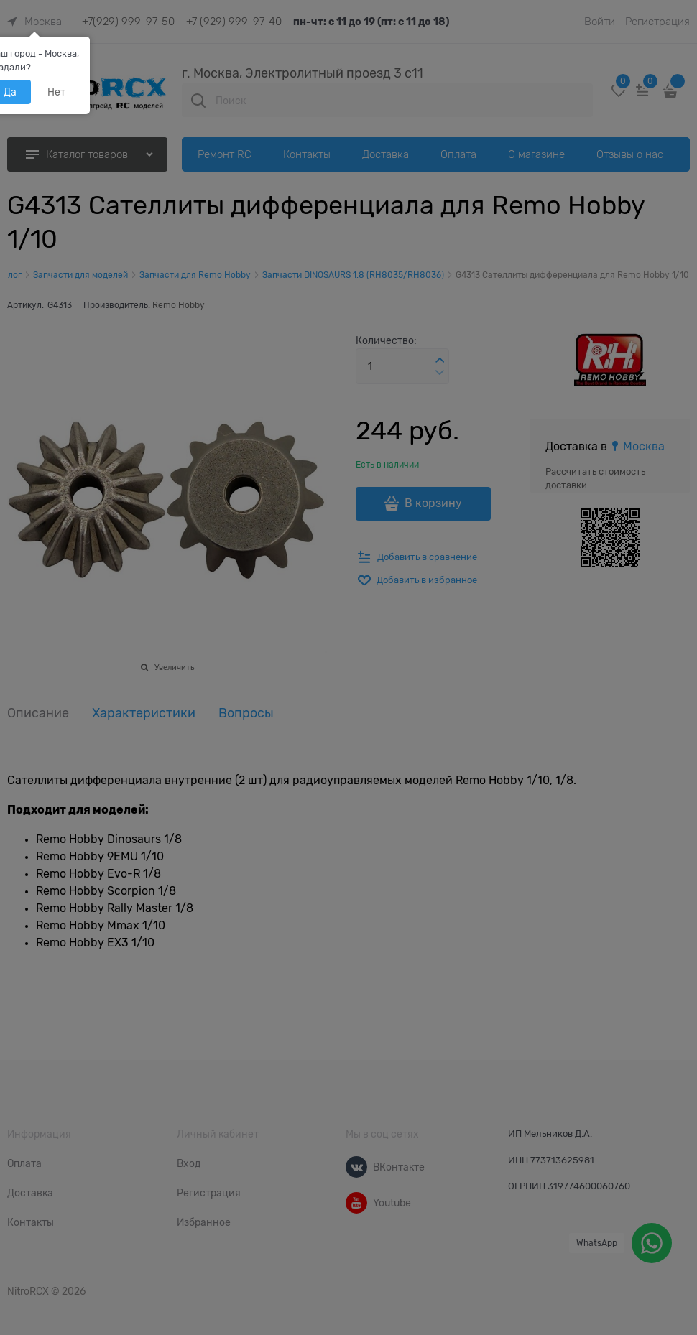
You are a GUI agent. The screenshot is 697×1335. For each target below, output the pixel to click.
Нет (56, 92)
